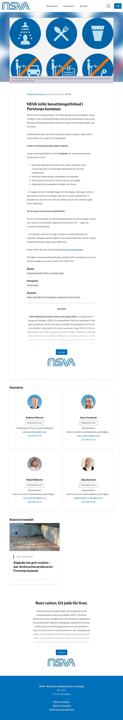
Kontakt (83, 6)
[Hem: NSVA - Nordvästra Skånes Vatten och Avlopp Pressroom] (15, 6)
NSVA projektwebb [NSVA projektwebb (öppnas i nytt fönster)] (61, 705)
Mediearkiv (68, 6)
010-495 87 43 (35, 501)
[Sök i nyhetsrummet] (108, 6)
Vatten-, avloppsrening (53, 273)
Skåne (29, 297)
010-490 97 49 (88, 501)
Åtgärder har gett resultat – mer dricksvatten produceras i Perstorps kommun (33, 566)
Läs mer (61, 352)
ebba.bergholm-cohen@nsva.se (88, 498)
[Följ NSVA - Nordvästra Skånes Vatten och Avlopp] (118, 6)
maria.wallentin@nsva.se (34, 498)
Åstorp (77, 297)
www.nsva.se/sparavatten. (71, 249)
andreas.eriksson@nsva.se (35, 432)
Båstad (40, 297)
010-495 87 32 (88, 439)
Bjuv (35, 297)
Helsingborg (50, 297)
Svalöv (71, 297)
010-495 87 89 (35, 435)
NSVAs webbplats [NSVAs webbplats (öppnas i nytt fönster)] (61, 701)
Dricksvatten (32, 285)
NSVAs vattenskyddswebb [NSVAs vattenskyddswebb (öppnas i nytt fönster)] (61, 709)
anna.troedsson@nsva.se (88, 435)
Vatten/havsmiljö (35, 273)
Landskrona (61, 297)
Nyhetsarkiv (52, 6)
